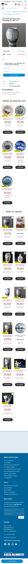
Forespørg (12, 561)
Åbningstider (7, 490)
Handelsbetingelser (9, 467)
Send (21, 517)
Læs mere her (18, 504)
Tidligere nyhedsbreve (10, 494)
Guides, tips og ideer (10, 473)
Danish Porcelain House (6, 4)
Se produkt (8, 132)
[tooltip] (7, 118)
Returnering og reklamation (12, 464)
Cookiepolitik (8, 477)
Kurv (25, 5)
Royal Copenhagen (13, 81)
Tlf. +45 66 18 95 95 (9, 534)
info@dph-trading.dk (10, 537)
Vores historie (8, 487)
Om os (6, 482)
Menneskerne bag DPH (10, 485)
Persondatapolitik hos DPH (11, 471)
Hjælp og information (11, 457)
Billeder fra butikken (9, 492)
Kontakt (6, 522)
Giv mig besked (14, 75)
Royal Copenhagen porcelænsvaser (11, 14)
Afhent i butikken (9, 460)
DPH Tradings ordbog (10, 475)
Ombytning (7, 462)
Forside (9, 11)
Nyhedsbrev (8, 499)
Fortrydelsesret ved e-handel (12, 469)
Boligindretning (16, 11)
